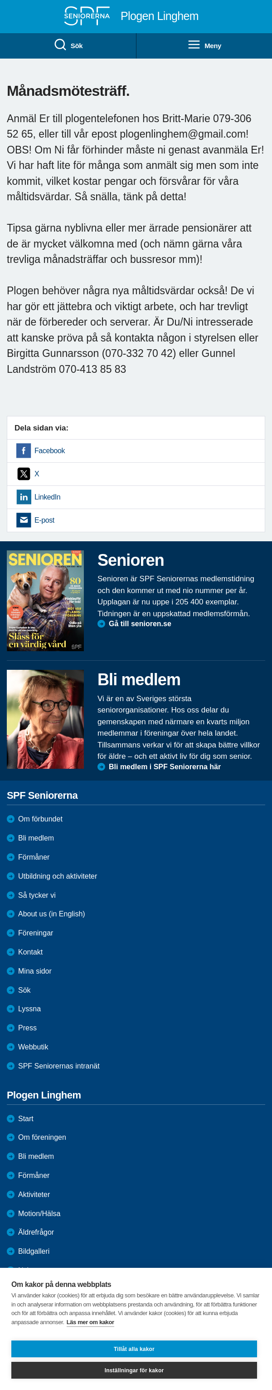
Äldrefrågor (36, 1232)
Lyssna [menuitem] (29, 1009)
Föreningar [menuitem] (35, 933)
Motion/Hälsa (39, 1213)
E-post (44, 520)
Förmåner (33, 857)
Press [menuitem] (27, 1028)
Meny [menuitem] (204, 45)
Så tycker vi (37, 895)
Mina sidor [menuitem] (35, 971)
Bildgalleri (33, 1251)
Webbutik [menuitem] (33, 1047)
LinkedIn (47, 497)
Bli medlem (36, 838)
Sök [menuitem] (68, 45)
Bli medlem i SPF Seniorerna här (165, 767)
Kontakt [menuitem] (30, 952)
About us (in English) (51, 914)
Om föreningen (42, 1137)
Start (26, 1119)
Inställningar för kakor (134, 1370)
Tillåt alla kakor (134, 1349)
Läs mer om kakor (90, 1322)
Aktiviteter (34, 1194)
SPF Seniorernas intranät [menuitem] (59, 1066)
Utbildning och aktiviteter (57, 876)
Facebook (49, 451)
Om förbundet (40, 819)
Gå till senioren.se (140, 624)
